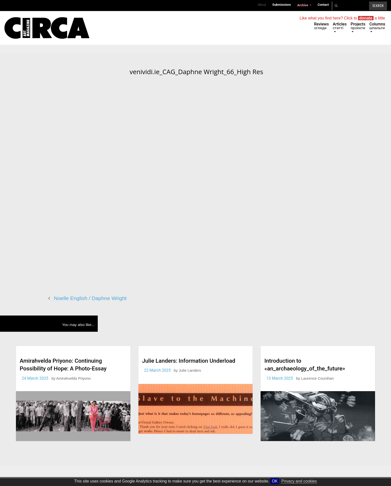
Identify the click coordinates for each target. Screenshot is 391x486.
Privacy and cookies (299, 481)
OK (275, 481)
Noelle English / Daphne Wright (90, 298)
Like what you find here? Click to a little (342, 18)
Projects (358, 26)
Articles (340, 26)
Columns (377, 26)
